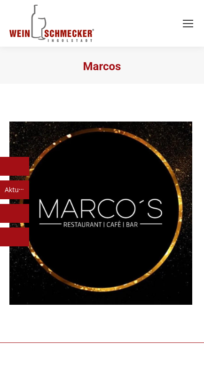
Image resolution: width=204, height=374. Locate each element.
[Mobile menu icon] (188, 23)
